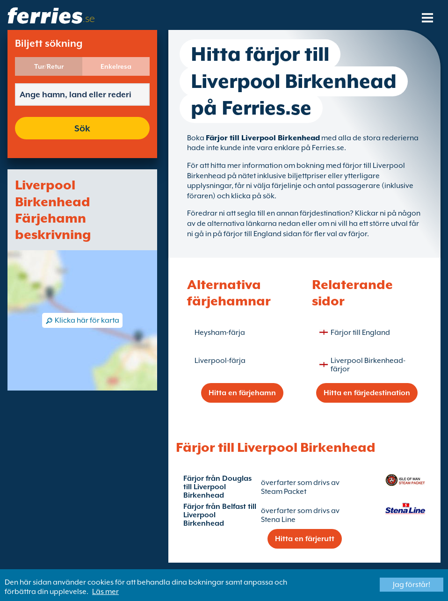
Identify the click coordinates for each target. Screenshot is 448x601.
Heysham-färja (220, 332)
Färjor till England (360, 332)
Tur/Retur (49, 66)
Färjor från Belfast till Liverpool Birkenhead (219, 515)
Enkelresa (116, 66)
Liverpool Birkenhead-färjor (368, 364)
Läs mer (105, 591)
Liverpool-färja (220, 360)
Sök (82, 128)
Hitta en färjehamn (242, 393)
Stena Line (278, 519)
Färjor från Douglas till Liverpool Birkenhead (217, 487)
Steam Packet (283, 491)
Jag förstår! (411, 584)
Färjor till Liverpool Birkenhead (263, 138)
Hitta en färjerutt (304, 539)
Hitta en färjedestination (367, 393)
